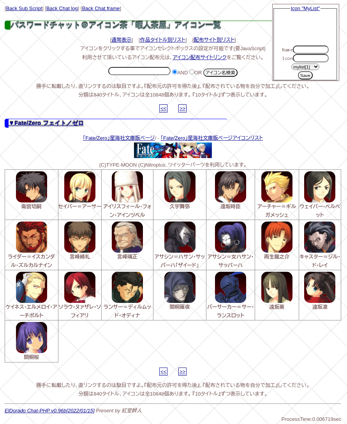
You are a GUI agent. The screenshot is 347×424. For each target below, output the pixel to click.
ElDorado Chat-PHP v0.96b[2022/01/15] (50, 410)
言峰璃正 (127, 241)
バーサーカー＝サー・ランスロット (230, 295)
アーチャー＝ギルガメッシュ (276, 194)
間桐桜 (31, 341)
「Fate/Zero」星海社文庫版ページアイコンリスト (212, 138)
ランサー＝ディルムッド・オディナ (127, 295)
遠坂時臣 (230, 190)
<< (163, 108)
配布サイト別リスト (214, 40)
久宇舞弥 (180, 190)
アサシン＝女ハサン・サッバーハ (231, 245)
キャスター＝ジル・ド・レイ (319, 245)
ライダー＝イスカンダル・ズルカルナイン (31, 245)
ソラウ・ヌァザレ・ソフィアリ (80, 295)
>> (182, 108)
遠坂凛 (319, 291)
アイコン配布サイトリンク (200, 57)
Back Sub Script (24, 8)
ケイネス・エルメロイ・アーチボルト (31, 295)
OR (195, 73)
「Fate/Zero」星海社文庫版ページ (119, 138)
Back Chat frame (101, 8)
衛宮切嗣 (31, 190)
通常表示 (121, 40)
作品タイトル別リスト (162, 40)
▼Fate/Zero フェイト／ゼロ (46, 123)
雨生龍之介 (276, 241)
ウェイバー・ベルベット (320, 194)
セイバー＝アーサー (80, 190)
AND (180, 73)
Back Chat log (62, 8)
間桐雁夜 (180, 291)
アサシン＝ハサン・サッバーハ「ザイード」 (180, 245)
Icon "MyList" (305, 8)
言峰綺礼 (79, 241)
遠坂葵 (276, 291)
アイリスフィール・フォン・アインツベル (127, 194)
